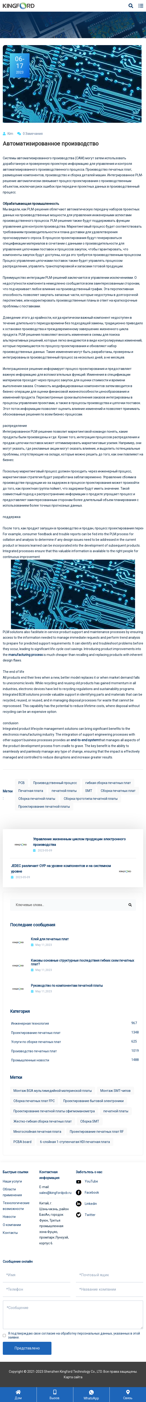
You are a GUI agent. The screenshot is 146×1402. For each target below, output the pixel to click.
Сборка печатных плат (118, 791)
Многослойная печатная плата (37, 1131)
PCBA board (22, 1142)
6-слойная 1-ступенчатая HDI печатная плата (75, 1142)
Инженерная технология (73, 1023)
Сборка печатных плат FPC (34, 1101)
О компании (12, 1225)
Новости (9, 1217)
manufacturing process (25, 655)
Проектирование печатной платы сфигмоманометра (54, 1111)
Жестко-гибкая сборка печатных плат (43, 1121)
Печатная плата (30, 791)
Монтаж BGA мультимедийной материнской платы (53, 1091)
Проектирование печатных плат (73, 1032)
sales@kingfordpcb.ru (55, 1193)
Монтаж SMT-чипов (115, 1091)
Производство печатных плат (73, 1050)
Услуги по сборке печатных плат (73, 1041)
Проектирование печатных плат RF (97, 1131)
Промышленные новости (73, 1059)
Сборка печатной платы (36, 799)
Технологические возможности (16, 1206)
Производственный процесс (55, 783)
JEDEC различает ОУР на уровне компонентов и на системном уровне (61, 869)
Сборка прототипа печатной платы (91, 799)
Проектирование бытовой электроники (93, 1101)
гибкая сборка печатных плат (108, 783)
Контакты (10, 1233)
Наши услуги (12, 1181)
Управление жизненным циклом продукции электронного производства (79, 842)
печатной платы (64, 791)
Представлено (27, 1348)
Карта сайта (73, 1377)
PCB (21, 783)
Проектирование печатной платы (44, 806)
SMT (88, 791)
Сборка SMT (89, 1121)
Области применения (12, 1192)
